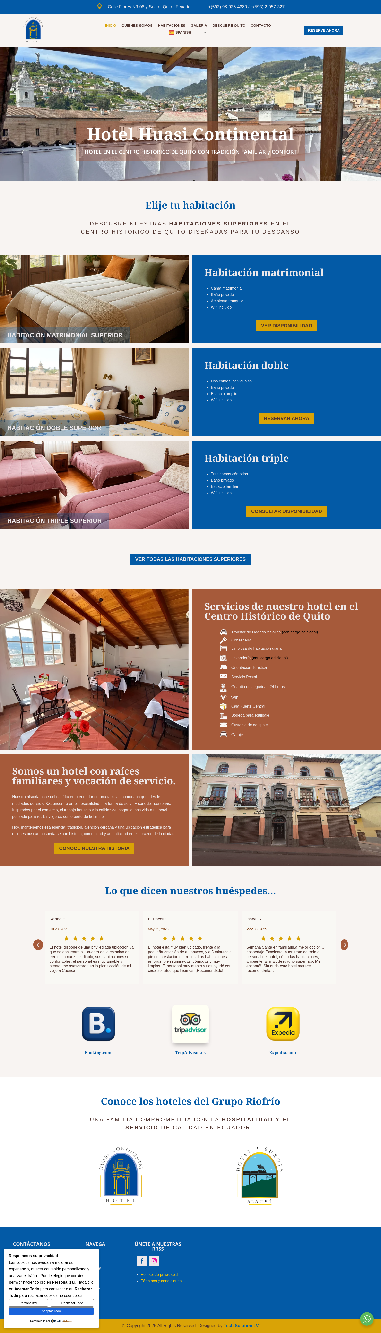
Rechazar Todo (72, 1303)
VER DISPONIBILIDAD (286, 325)
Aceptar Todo (51, 1311)
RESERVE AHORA (324, 30)
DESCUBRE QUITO (228, 25)
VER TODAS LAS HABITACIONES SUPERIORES (190, 559)
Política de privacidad (159, 1274)
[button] (38, 944)
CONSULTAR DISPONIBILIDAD (286, 511)
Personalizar (28, 1303)
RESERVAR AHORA (286, 418)
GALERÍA (199, 25)
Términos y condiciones (161, 1281)
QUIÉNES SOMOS (137, 25)
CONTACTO (261, 25)
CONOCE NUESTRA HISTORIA (94, 848)
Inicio (110, 25)
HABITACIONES (171, 25)
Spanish (180, 32)
